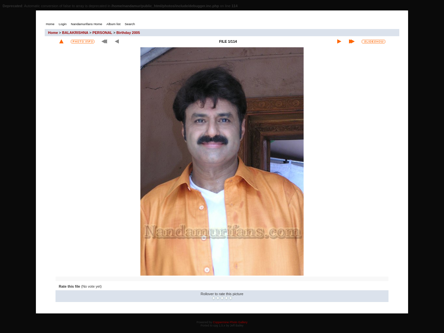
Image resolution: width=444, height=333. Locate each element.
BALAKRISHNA (75, 33)
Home (53, 33)
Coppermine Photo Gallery (230, 322)
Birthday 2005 (128, 33)
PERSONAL (102, 33)
